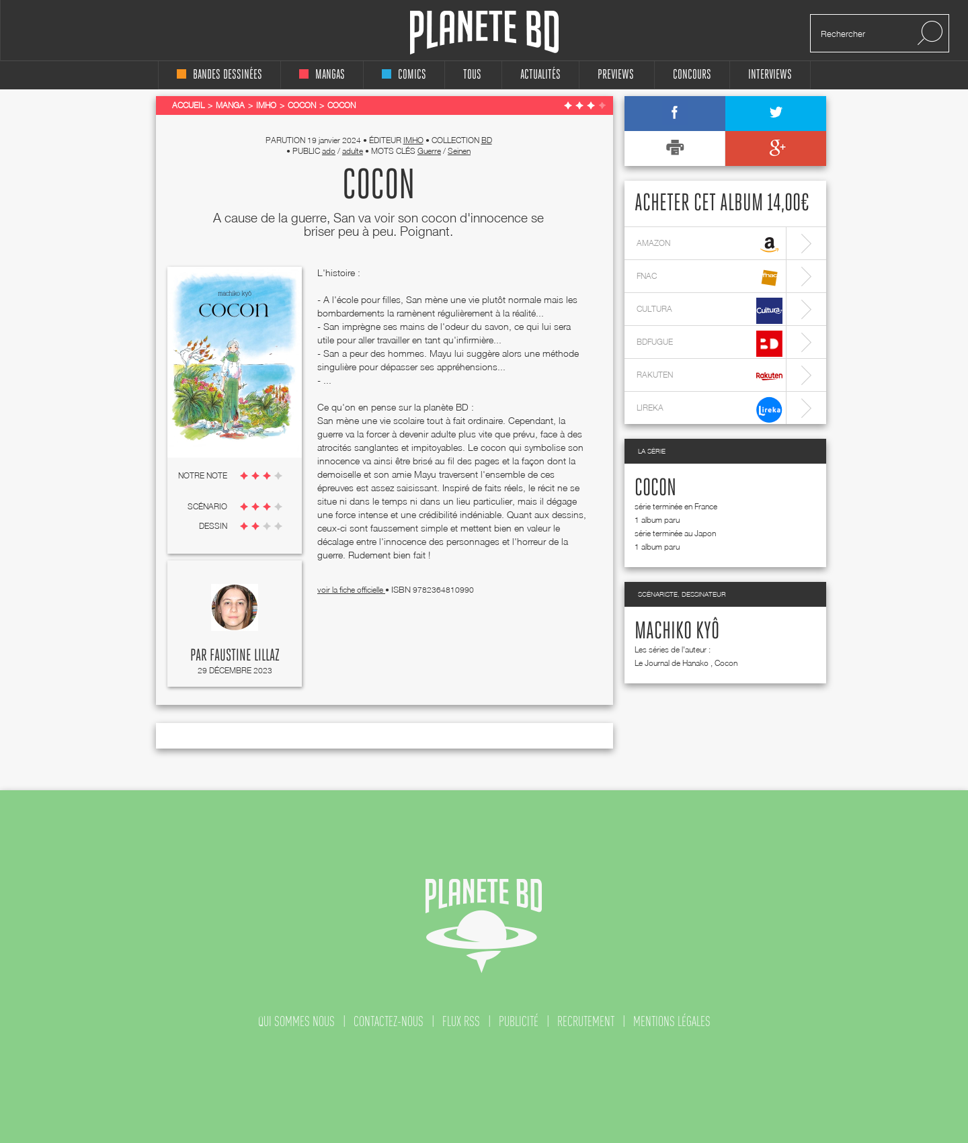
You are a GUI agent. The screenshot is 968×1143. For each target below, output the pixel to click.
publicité (518, 1021)
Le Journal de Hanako (672, 663)
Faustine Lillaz (245, 655)
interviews (770, 75)
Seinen (459, 151)
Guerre (429, 151)
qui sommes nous (296, 1021)
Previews (616, 75)
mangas (322, 75)
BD (486, 140)
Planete (484, 32)
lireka (709, 409)
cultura (709, 311)
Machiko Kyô (677, 631)
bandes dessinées (219, 75)
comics (404, 75)
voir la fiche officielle (351, 590)
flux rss (461, 1021)
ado (328, 151)
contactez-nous (389, 1021)
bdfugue (709, 344)
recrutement (585, 1021)
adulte (352, 151)
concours (692, 75)
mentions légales (672, 1021)
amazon (709, 245)
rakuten (709, 377)
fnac (709, 278)
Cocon (655, 488)
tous (472, 75)
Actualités (540, 75)
